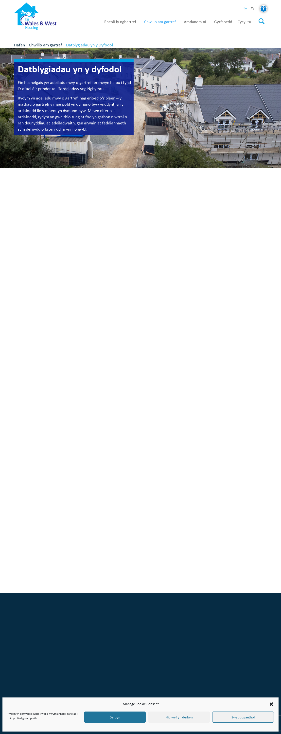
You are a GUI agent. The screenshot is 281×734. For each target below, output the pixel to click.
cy (252, 8)
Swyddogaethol (243, 717)
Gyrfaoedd (223, 22)
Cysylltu (244, 22)
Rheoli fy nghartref (120, 22)
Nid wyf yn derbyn (179, 717)
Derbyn (114, 717)
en (245, 8)
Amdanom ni (195, 22)
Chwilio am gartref (160, 22)
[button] (271, 704)
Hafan (19, 45)
